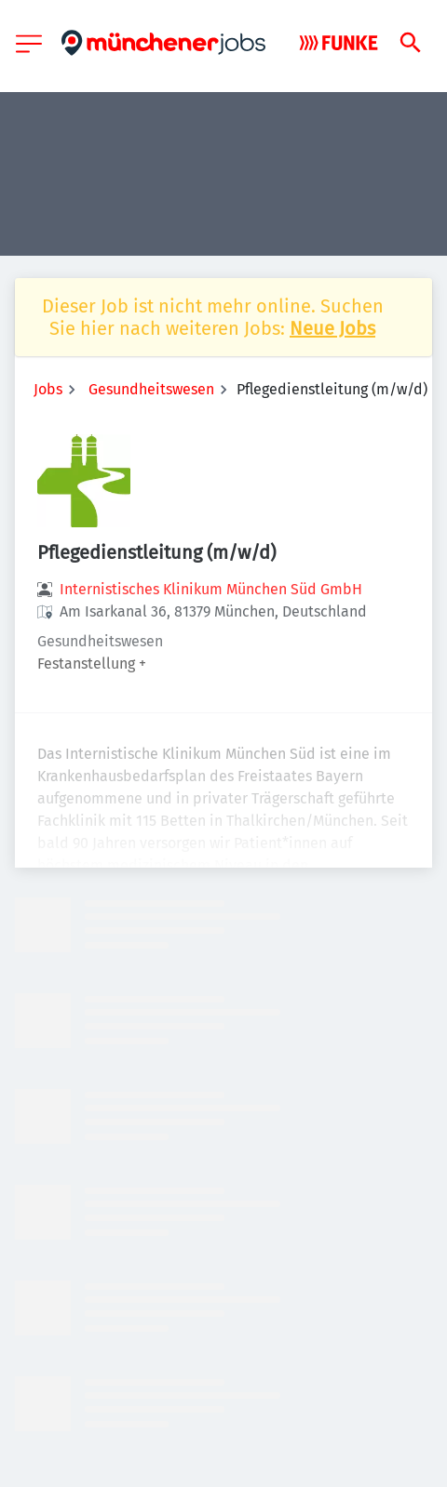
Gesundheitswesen (151, 389)
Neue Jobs (332, 328)
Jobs (48, 389)
